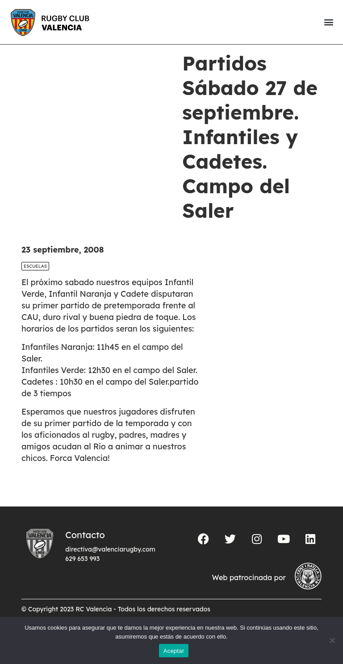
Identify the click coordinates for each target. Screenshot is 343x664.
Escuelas (35, 281)
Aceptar (173, 650)
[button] (328, 22)
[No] (331, 640)
